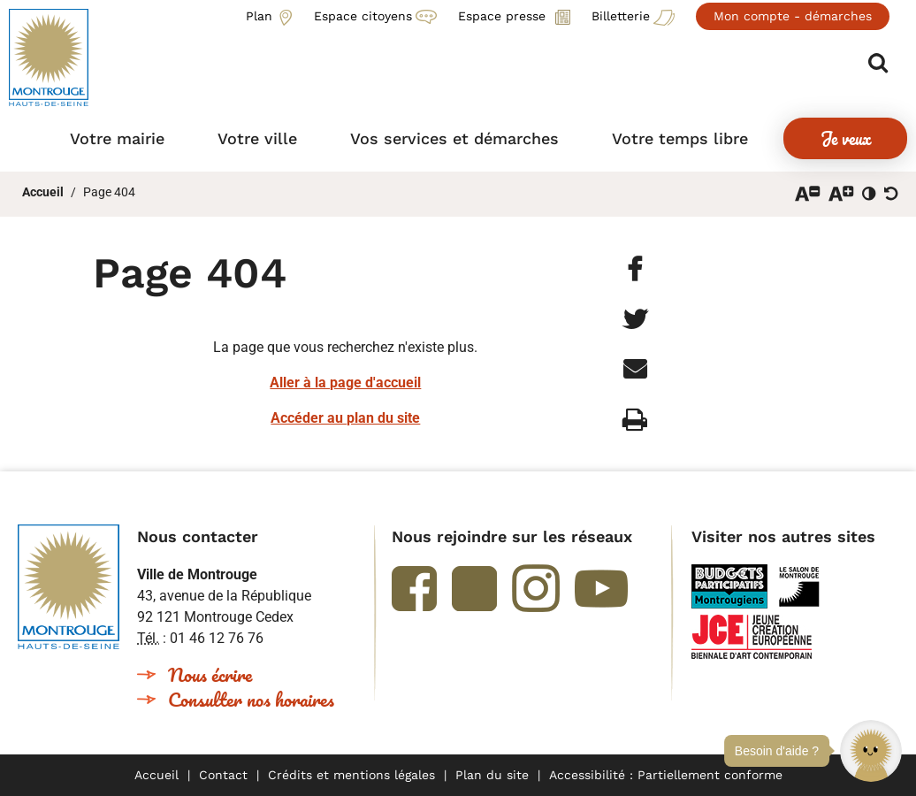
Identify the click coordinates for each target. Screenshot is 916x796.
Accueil (43, 192)
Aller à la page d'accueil (345, 382)
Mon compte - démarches (793, 16)
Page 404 (109, 192)
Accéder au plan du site (345, 417)
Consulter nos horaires (251, 699)
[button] (871, 751)
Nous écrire (210, 674)
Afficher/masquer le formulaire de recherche (878, 63)
